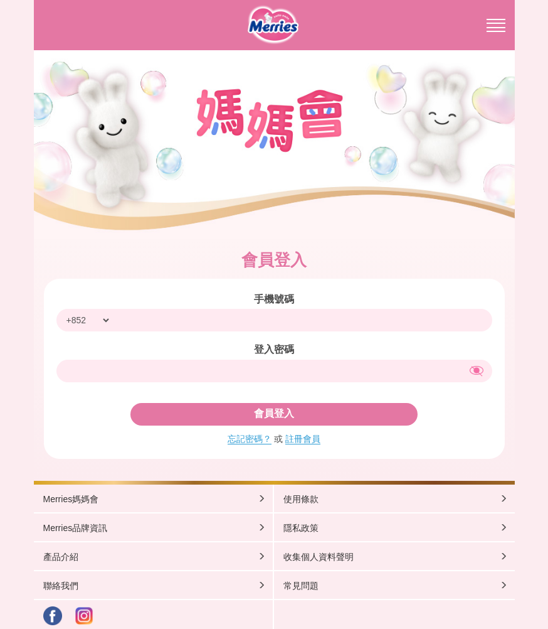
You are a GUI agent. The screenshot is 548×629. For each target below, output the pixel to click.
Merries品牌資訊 (154, 527)
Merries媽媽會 (154, 499)
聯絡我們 (154, 585)
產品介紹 (154, 556)
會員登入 (274, 413)
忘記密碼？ (249, 439)
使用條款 (395, 499)
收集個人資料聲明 (395, 556)
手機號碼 (274, 299)
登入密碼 (274, 349)
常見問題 (395, 585)
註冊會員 (302, 439)
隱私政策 (395, 527)
